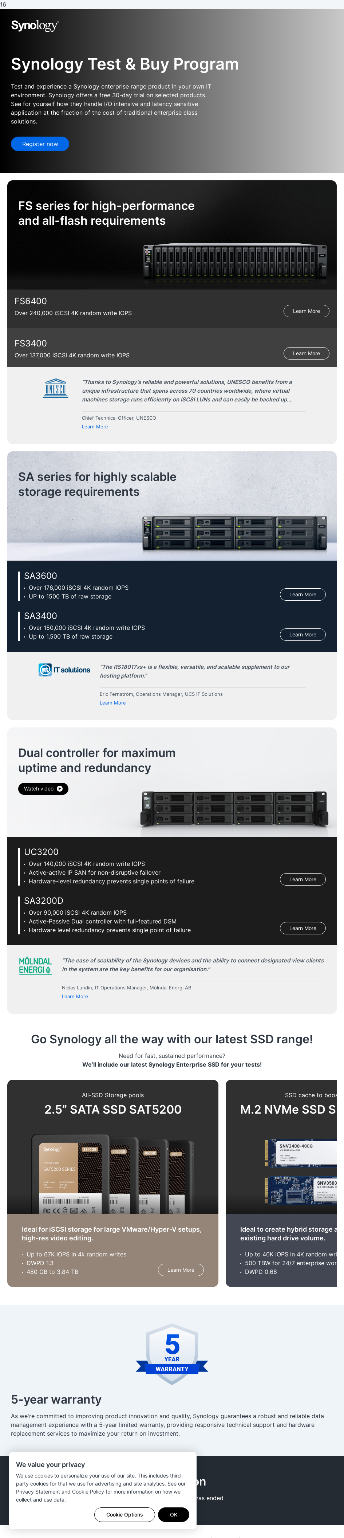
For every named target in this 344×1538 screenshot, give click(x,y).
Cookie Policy (88, 1491)
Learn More (306, 311)
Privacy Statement (38, 1491)
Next (323, 408)
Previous (21, 408)
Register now (40, 144)
